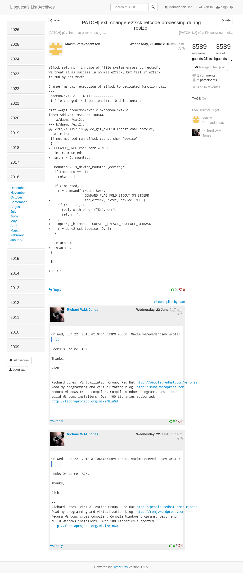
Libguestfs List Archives (32, 7)
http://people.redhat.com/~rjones (167, 382)
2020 (14, 118)
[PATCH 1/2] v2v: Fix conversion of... (206, 33)
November (18, 192)
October (16, 197)
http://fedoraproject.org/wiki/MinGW (84, 401)
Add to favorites (206, 87)
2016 (14, 177)
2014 (14, 273)
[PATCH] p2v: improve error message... (77, 33)
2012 (14, 302)
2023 (14, 74)
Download (17, 369)
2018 (14, 147)
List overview (19, 360)
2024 (14, 59)
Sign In (206, 7)
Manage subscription (210, 67)
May (13, 221)
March (15, 230)
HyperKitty (120, 567)
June (14, 216)
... (56, 339)
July (13, 211)
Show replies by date (169, 302)
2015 (14, 258)
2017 (14, 162)
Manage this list (178, 7)
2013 (14, 288)
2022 (14, 88)
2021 (14, 103)
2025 (14, 44)
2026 (14, 29)
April (13, 226)
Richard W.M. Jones (82, 309)
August (15, 207)
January (16, 240)
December (18, 188)
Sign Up (224, 7)
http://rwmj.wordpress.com (160, 387)
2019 (14, 133)
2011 (14, 317)
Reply (55, 290)
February (17, 235)
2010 (14, 332)
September (18, 202)
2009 (14, 347)
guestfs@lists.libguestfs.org (212, 59)
